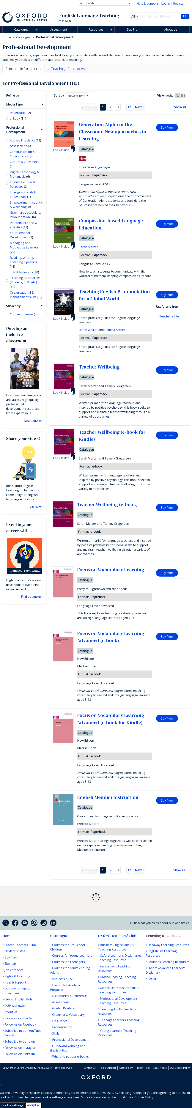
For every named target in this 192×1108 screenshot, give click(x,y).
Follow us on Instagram (20, 1048)
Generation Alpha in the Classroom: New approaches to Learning (112, 131)
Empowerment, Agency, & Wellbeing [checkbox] (26, 204)
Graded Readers (63, 1008)
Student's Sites (14, 951)
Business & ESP (63, 979)
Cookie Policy (144, 1097)
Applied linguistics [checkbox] (25, 140)
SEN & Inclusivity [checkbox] (24, 272)
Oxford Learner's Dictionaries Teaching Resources (119, 957)
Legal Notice (160, 1067)
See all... (153, 979)
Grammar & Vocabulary (68, 1015)
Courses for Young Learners (72, 955)
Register (179, 3)
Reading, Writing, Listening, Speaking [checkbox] (23, 262)
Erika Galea (87, 167)
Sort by (59, 95)
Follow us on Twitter (18, 1018)
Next (138, 107)
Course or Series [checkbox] (23, 314)
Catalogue (21, 29)
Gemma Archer (114, 330)
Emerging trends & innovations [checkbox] (23, 194)
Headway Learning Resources (168, 945)
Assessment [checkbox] (20, 146)
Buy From (133, 29)
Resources (96, 29)
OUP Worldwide (15, 1006)
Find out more (31, 597)
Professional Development (15, 129)
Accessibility (126, 1067)
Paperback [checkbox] (20, 113)
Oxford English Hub (18, 999)
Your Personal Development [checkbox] (21, 235)
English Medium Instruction (108, 797)
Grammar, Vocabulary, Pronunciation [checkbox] (25, 214)
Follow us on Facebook (20, 1024)
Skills (55, 1033)
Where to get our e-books (70, 1057)
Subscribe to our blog (19, 1041)
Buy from (167, 127)
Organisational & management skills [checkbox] (26, 294)
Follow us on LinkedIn (19, 1054)
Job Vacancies (13, 970)
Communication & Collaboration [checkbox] (22, 154)
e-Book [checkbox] (18, 119)
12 (129, 107)
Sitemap (10, 963)
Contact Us (90, 1067)
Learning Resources (163, 935)
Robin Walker (88, 330)
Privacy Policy (143, 1067)
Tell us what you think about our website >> (159, 923)
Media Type (14, 104)
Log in (165, 3)
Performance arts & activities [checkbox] (23, 225)
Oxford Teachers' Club (20, 945)
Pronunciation (62, 1027)
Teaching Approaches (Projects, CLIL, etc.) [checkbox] (25, 282)
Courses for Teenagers (68, 962)
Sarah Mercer (88, 247)
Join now (35, 507)
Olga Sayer (102, 167)
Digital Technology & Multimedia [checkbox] (24, 174)
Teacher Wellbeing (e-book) (107, 504)
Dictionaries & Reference (69, 996)
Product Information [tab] (23, 68)
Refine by (12, 95)
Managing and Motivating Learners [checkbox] (24, 247)
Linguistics (59, 1021)
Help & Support (15, 982)
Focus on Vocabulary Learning (110, 569)
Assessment (58, 29)
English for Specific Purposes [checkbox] (23, 184)
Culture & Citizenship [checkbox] (24, 164)
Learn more (32, 420)
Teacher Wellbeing (99, 366)
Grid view (183, 95)
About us (10, 1012)
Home (7, 935)
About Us (170, 29)
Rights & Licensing (17, 976)
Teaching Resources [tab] (68, 68)
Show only (13, 306)
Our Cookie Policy (180, 1067)
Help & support (147, 3)
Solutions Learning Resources (169, 962)
